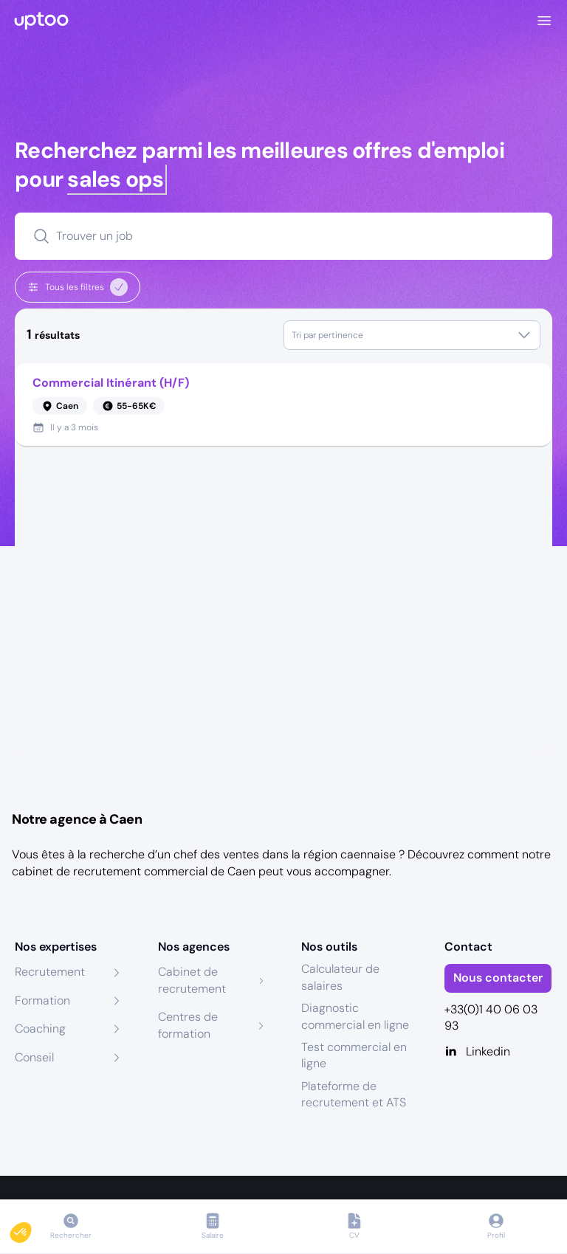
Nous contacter (498, 977)
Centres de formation (188, 1025)
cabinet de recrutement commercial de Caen (133, 871)
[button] (31, 1229)
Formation (42, 1000)
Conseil (34, 1057)
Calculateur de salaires (340, 977)
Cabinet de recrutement (192, 980)
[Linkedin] (498, 1052)
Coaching (40, 1028)
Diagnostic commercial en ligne (355, 1016)
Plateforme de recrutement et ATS (353, 1094)
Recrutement (50, 971)
